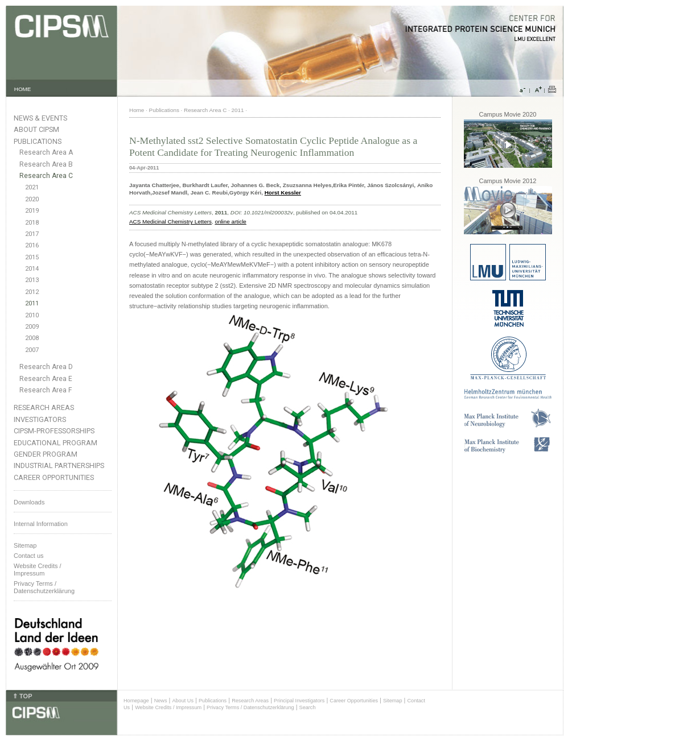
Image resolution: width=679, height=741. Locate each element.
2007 (32, 350)
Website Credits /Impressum (37, 569)
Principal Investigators (299, 700)
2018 (32, 222)
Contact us (29, 555)
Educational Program (55, 442)
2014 (32, 268)
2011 (32, 303)
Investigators (40, 419)
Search (307, 707)
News (160, 700)
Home (136, 110)
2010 (32, 315)
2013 (32, 280)
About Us (183, 700)
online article (230, 221)
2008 (32, 338)
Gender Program (45, 454)
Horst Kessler (283, 192)
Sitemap (25, 545)
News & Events (40, 118)
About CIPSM (36, 129)
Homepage (136, 700)
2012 (32, 292)
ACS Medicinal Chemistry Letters (170, 221)
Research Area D (46, 367)
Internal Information (41, 523)
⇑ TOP (22, 696)
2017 (32, 234)
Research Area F (45, 390)
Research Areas (44, 407)
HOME (22, 89)
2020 (32, 199)
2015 (32, 257)
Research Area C (46, 176)
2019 (32, 210)
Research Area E (45, 379)
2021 (32, 187)
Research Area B (46, 164)
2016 (32, 245)
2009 (32, 326)
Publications (37, 141)
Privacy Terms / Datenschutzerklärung (44, 587)
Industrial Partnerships (59, 465)
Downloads (29, 502)
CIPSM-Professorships (54, 431)
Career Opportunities (54, 477)
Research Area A (46, 152)
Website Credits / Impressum (168, 707)
